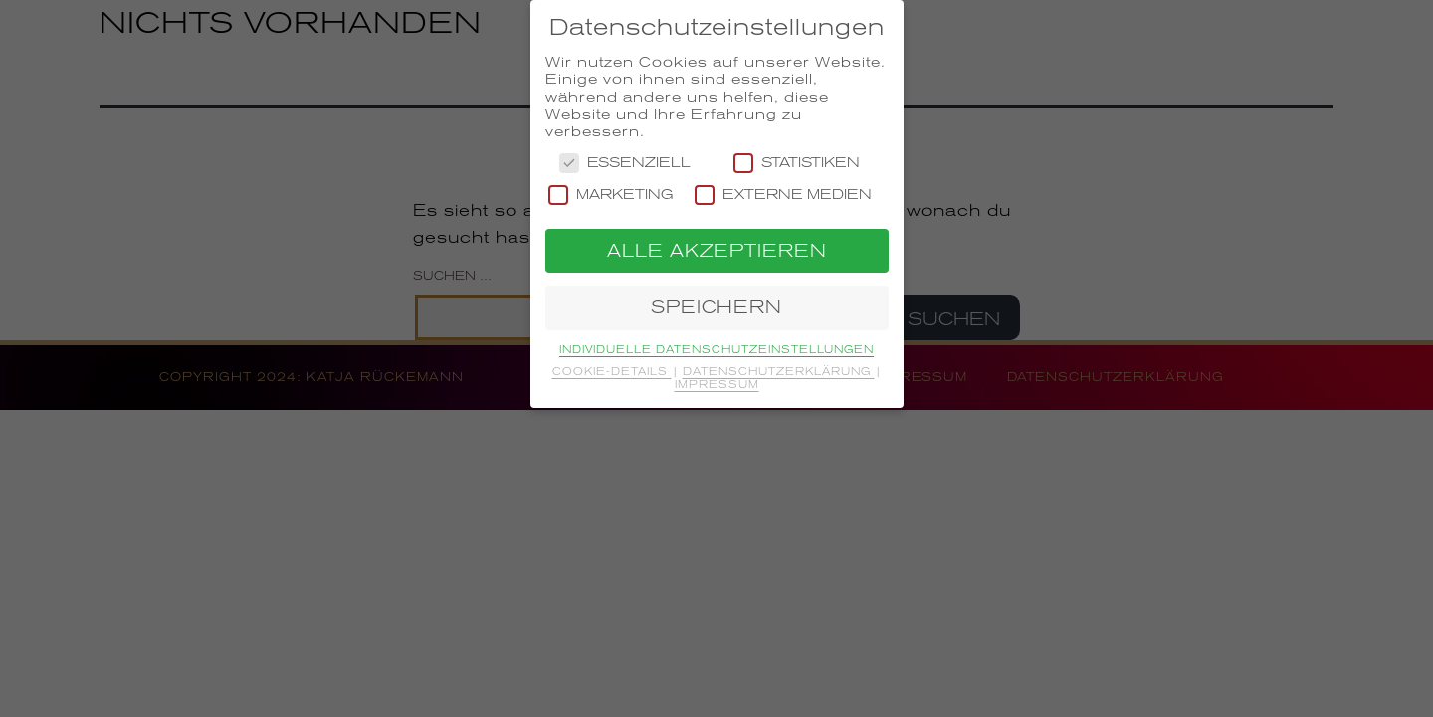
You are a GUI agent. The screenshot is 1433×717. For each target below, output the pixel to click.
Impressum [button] (717, 384)
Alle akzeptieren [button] (717, 251)
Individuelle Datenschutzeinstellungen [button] (716, 349)
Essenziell (625, 162)
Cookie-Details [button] (612, 371)
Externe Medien (783, 194)
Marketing (611, 194)
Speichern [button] (716, 307)
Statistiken (796, 162)
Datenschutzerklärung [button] (779, 371)
